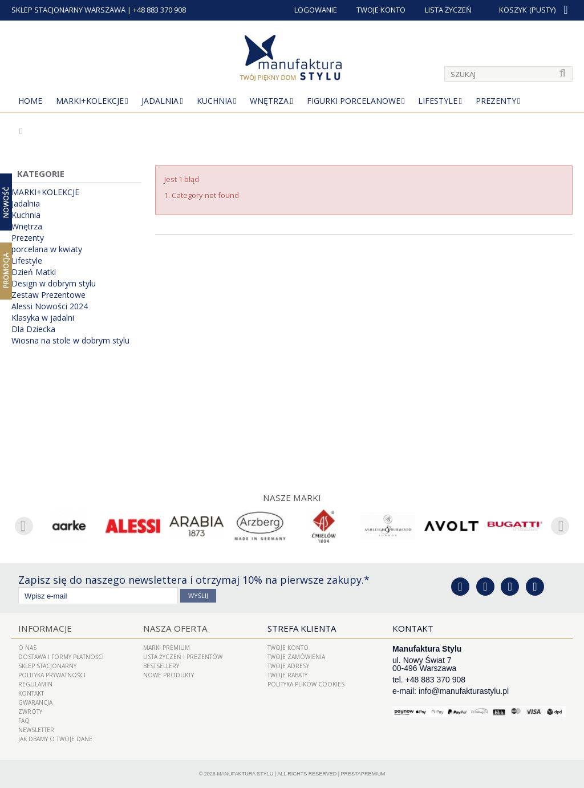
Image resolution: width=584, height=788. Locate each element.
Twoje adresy (288, 666)
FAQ (24, 721)
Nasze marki (292, 497)
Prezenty (496, 100)
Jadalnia (160, 100)
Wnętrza (269, 100)
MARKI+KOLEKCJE (90, 100)
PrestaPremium (363, 774)
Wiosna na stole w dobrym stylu (70, 341)
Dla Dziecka (33, 329)
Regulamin (35, 684)
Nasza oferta (174, 628)
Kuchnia (214, 100)
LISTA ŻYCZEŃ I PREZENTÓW (182, 657)
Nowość (6, 201)
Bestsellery (161, 666)
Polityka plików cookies (305, 684)
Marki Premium (166, 648)
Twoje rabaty (287, 675)
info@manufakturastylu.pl (464, 691)
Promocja (6, 270)
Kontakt (31, 693)
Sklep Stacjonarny (47, 666)
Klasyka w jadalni (42, 318)
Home (30, 100)
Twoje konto (288, 648)
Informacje (44, 628)
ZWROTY (30, 712)
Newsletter (36, 730)
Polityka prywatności (52, 675)
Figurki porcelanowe (353, 100)
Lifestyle (437, 100)
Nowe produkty (168, 675)
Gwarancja (35, 702)
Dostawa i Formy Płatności (61, 657)
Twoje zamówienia (296, 657)
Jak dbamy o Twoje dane (55, 739)
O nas (27, 648)
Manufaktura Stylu (245, 774)
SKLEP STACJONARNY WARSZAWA (68, 10)
